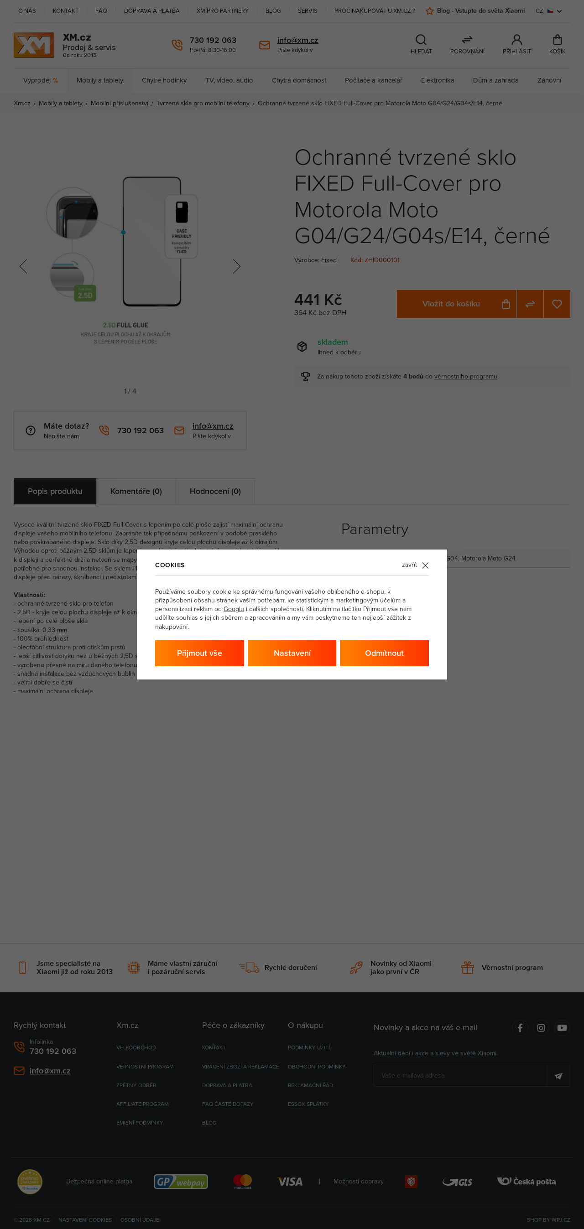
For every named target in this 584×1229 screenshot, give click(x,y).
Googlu (234, 609)
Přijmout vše (199, 653)
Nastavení (292, 653)
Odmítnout (384, 653)
